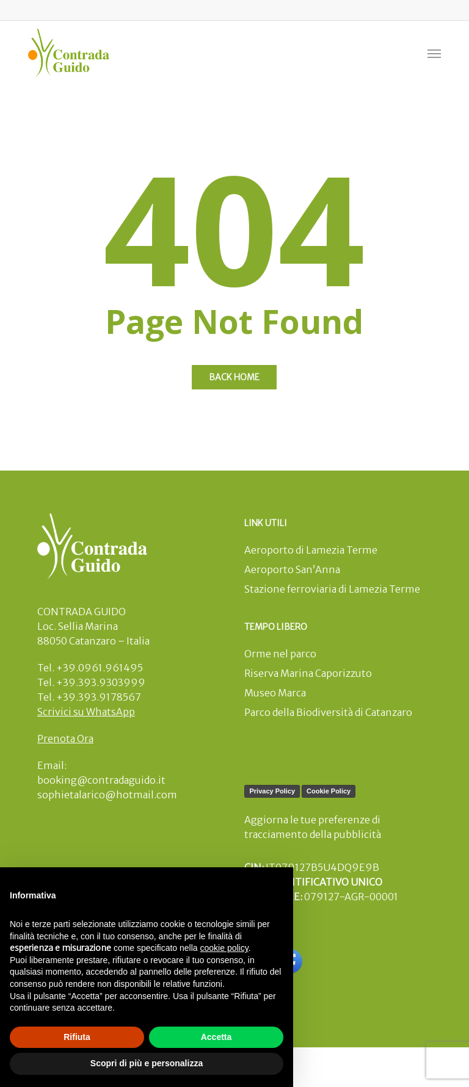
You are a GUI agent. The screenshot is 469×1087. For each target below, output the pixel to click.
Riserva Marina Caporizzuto (308, 673)
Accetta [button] (216, 1037)
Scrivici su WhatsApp (86, 712)
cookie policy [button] (224, 948)
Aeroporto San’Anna (292, 569)
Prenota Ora (65, 738)
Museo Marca (275, 693)
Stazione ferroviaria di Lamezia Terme (332, 589)
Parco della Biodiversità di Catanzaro (328, 712)
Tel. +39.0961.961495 (90, 668)
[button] (434, 53)
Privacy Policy (272, 791)
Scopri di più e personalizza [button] (146, 1063)
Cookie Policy (329, 791)
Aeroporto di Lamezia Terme (310, 550)
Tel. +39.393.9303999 (91, 682)
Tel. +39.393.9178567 (89, 697)
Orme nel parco (280, 654)
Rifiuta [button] (77, 1037)
